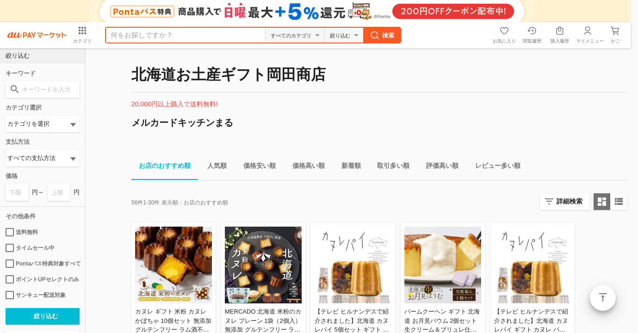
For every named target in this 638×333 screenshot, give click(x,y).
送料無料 (22, 232)
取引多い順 (389, 167)
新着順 (347, 167)
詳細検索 (569, 201)
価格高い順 (305, 167)
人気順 (213, 167)
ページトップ (603, 298)
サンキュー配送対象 (36, 295)
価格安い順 (256, 167)
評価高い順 (438, 167)
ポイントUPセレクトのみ (42, 279)
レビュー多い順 (494, 167)
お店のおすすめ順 (161, 167)
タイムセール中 (30, 248)
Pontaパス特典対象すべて (43, 263)
